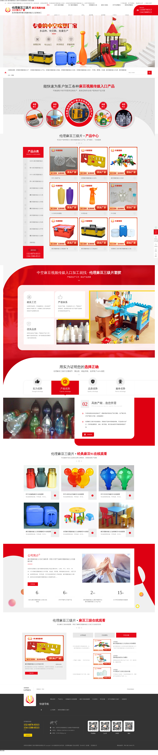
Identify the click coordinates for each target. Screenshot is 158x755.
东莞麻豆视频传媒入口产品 (37, 70)
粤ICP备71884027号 (129, 745)
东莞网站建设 (68, 745)
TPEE (42, 689)
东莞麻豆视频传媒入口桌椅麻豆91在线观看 (76, 531)
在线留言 (124, 699)
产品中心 (60, 699)
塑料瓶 (46, 3)
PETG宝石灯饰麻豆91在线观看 (110, 494)
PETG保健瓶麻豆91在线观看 (35, 494)
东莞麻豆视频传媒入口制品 (53, 70)
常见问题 (102, 699)
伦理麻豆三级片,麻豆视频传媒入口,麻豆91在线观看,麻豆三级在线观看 (17, 0)
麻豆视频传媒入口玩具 (112, 70)
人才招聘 (52, 709)
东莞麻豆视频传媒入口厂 (22, 70)
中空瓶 (12, 3)
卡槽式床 (38, 689)
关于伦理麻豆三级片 (113, 699)
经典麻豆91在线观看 (71, 699)
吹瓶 (12, 75)
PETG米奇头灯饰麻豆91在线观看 (73, 494)
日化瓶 (103, 70)
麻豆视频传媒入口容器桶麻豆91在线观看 (38, 531)
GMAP (82, 745)
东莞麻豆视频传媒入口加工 (84, 70)
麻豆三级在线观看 (85, 699)
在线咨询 (28, 735)
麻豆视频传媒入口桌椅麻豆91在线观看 (113, 531)
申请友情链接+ (130, 689)
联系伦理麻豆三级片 (63, 709)
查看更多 (32, 584)
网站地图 (2, 750)
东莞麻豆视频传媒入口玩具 (68, 70)
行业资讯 (94, 699)
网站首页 (52, 699)
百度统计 (93, 745)
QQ (156, 231)
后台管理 (76, 745)
